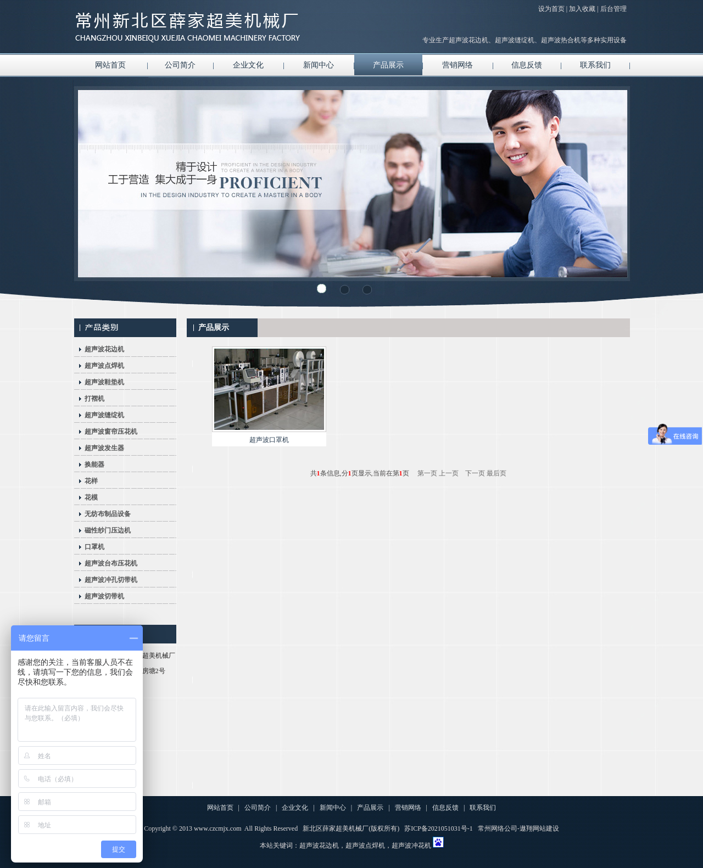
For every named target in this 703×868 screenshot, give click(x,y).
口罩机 (94, 547)
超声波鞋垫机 (104, 382)
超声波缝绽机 (104, 415)
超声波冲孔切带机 (111, 580)
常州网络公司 (497, 828)
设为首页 (551, 9)
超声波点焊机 (104, 365)
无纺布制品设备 (108, 514)
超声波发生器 (104, 448)
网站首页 (110, 65)
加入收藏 (582, 9)
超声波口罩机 (269, 440)
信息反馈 (526, 65)
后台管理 (613, 9)
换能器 (94, 464)
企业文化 (248, 65)
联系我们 (595, 65)
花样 (91, 481)
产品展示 (388, 65)
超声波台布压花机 (111, 563)
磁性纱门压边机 (108, 530)
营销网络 (457, 65)
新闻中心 (318, 65)
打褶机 (94, 398)
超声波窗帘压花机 (111, 431)
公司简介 (180, 65)
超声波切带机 (104, 596)
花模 (91, 497)
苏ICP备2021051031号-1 (438, 828)
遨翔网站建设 (539, 828)
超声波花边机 (104, 349)
